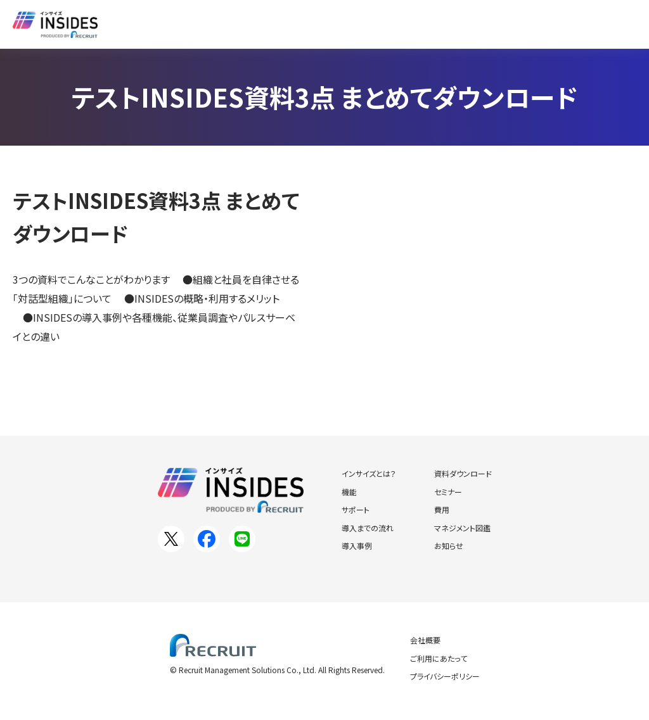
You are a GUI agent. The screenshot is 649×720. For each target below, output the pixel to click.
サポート (355, 509)
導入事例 (261, 24)
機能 (349, 491)
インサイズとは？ (171, 24)
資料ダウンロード (346, 24)
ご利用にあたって (438, 658)
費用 (441, 509)
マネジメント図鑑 (462, 527)
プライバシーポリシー (445, 676)
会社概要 (425, 640)
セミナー (431, 24)
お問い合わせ (583, 24)
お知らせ (498, 24)
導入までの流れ (368, 527)
